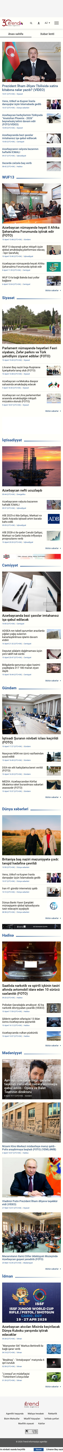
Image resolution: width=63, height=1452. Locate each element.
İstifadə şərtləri (51, 1418)
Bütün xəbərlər (52, 290)
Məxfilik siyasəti (26, 1423)
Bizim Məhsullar (12, 1418)
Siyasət (8, 298)
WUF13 (8, 177)
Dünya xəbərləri (15, 809)
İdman (7, 1276)
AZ (46, 23)
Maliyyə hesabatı (36, 1413)
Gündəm (9, 688)
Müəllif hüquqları (32, 1418)
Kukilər (41, 1423)
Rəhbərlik (52, 1413)
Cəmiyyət (10, 565)
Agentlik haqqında (14, 1413)
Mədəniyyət (12, 1053)
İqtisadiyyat (12, 440)
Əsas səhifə (15, 34)
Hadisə (8, 935)
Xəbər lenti (47, 34)
